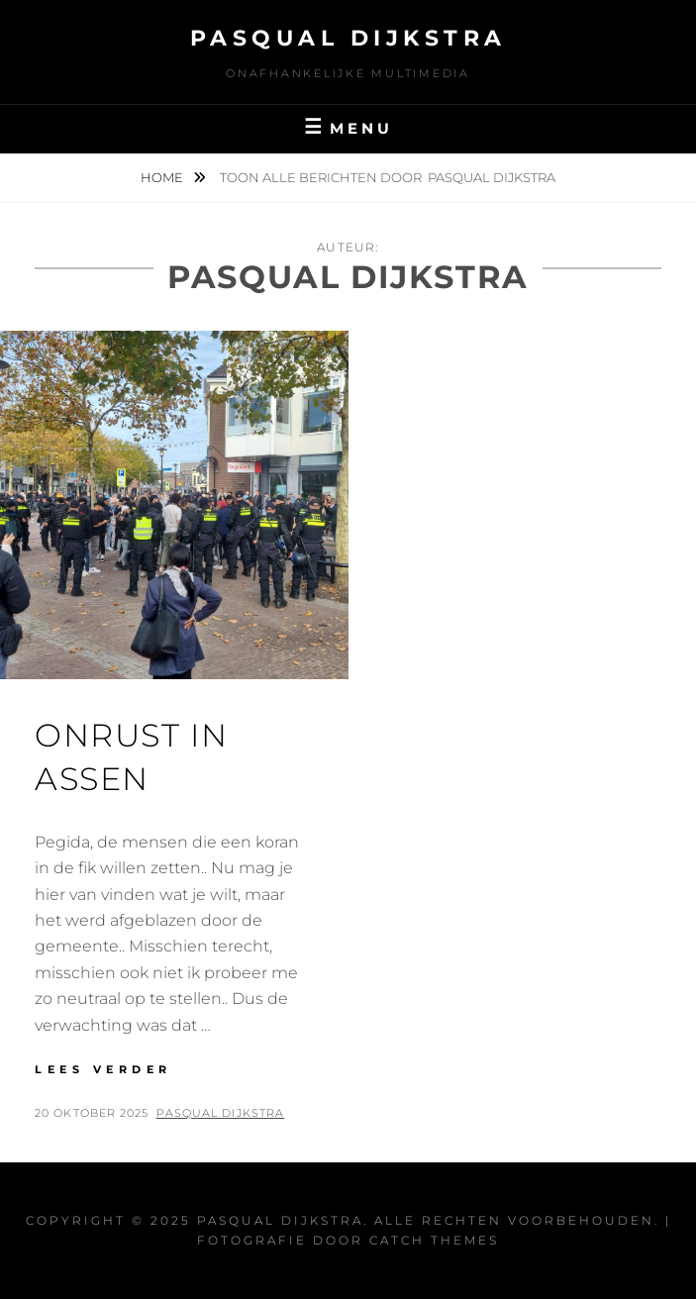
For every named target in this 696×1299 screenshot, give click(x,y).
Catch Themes (434, 1240)
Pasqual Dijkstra (348, 38)
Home (163, 177)
